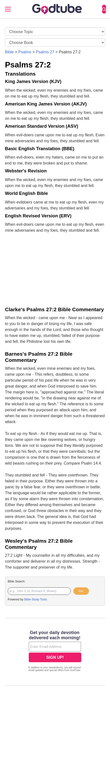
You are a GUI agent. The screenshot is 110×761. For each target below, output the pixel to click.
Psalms (24, 52)
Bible (9, 52)
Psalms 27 (45, 52)
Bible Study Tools (35, 599)
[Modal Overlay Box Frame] (55, 651)
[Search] (104, 9)
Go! (81, 591)
